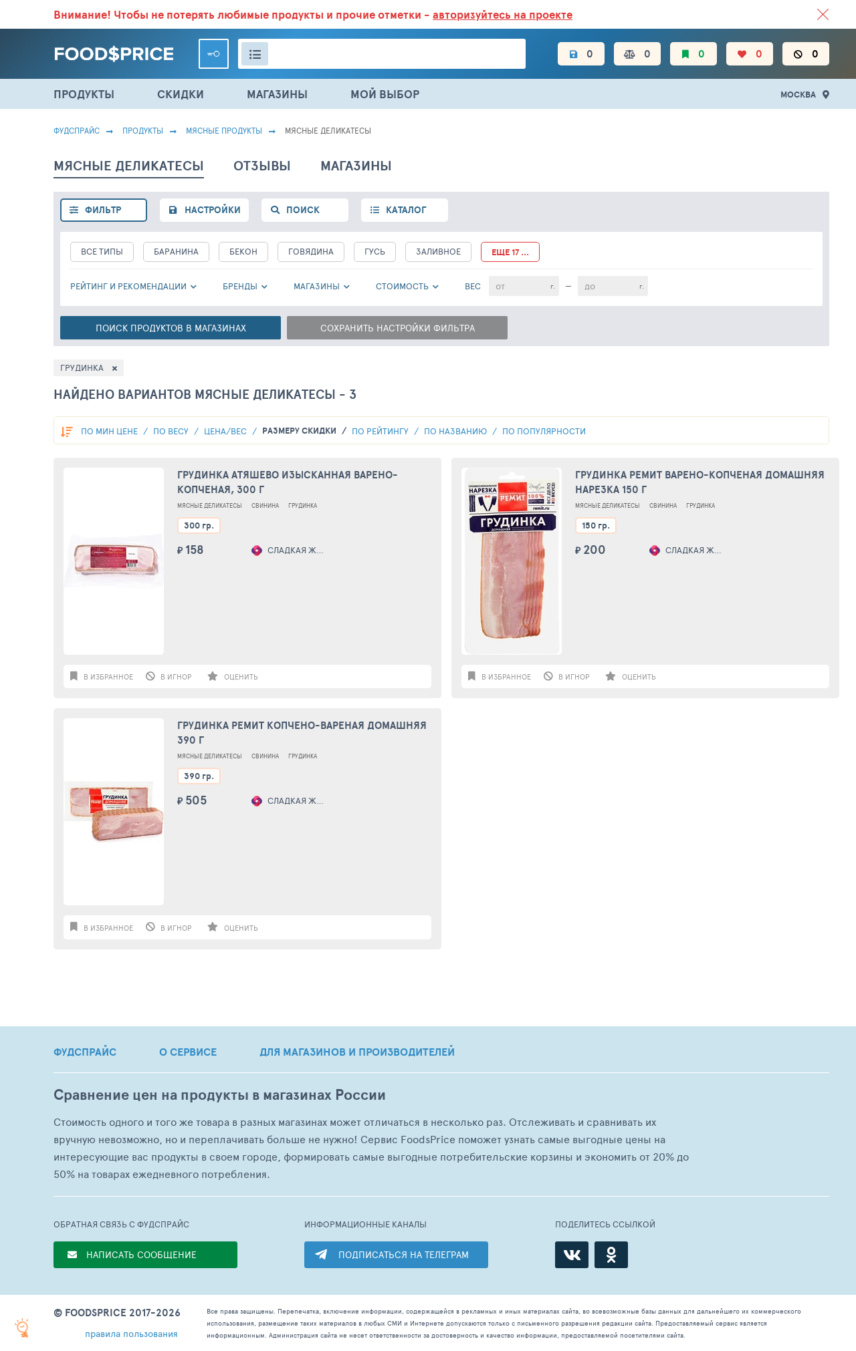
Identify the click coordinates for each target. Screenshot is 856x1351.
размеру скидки (300, 430)
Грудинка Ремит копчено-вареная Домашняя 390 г (302, 733)
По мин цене (110, 431)
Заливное (438, 251)
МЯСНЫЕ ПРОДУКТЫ (224, 130)
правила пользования (131, 1333)
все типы (102, 251)
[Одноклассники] (611, 1254)
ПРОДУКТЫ (84, 94)
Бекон (243, 251)
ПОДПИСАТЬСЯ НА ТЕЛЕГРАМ (403, 1254)
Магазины (317, 286)
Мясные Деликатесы (209, 505)
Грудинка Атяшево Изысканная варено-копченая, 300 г (287, 482)
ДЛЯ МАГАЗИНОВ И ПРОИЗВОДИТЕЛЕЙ (357, 1051)
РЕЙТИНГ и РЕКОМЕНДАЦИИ (128, 286)
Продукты (142, 130)
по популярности (544, 431)
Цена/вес (226, 431)
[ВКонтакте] (571, 1254)
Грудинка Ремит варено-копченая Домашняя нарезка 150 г (700, 482)
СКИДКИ (180, 94)
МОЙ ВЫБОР (384, 94)
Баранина (176, 251)
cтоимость (402, 286)
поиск (303, 209)
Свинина (265, 505)
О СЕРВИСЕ (188, 1051)
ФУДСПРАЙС (85, 1051)
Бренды (240, 286)
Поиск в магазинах (171, 327)
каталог (406, 209)
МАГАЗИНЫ (277, 94)
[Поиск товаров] (382, 54)
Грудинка (302, 505)
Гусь (374, 251)
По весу (172, 431)
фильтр (103, 209)
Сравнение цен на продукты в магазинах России (220, 1094)
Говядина (311, 251)
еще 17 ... (510, 252)
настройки (213, 209)
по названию (456, 431)
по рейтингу (381, 431)
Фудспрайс (77, 130)
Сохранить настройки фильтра (397, 327)
